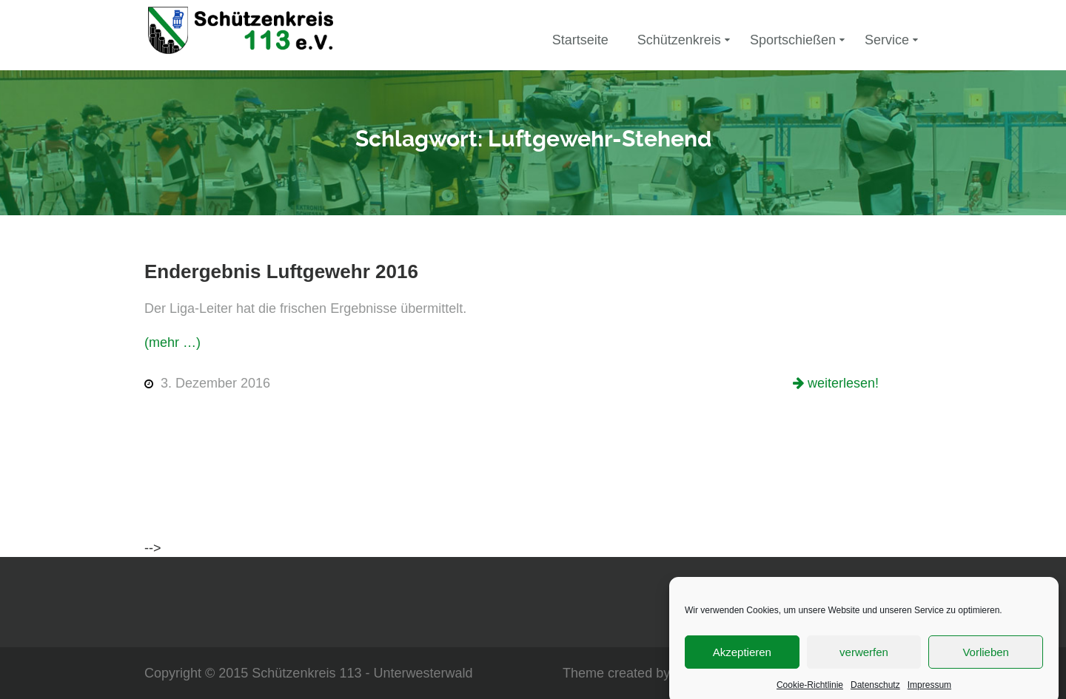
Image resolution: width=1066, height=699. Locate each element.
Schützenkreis (679, 40)
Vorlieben (985, 657)
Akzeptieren (742, 657)
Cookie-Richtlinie (810, 690)
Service (887, 40)
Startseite (580, 40)
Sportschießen (793, 40)
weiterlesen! (841, 383)
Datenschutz (875, 690)
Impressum (929, 690)
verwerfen (863, 657)
